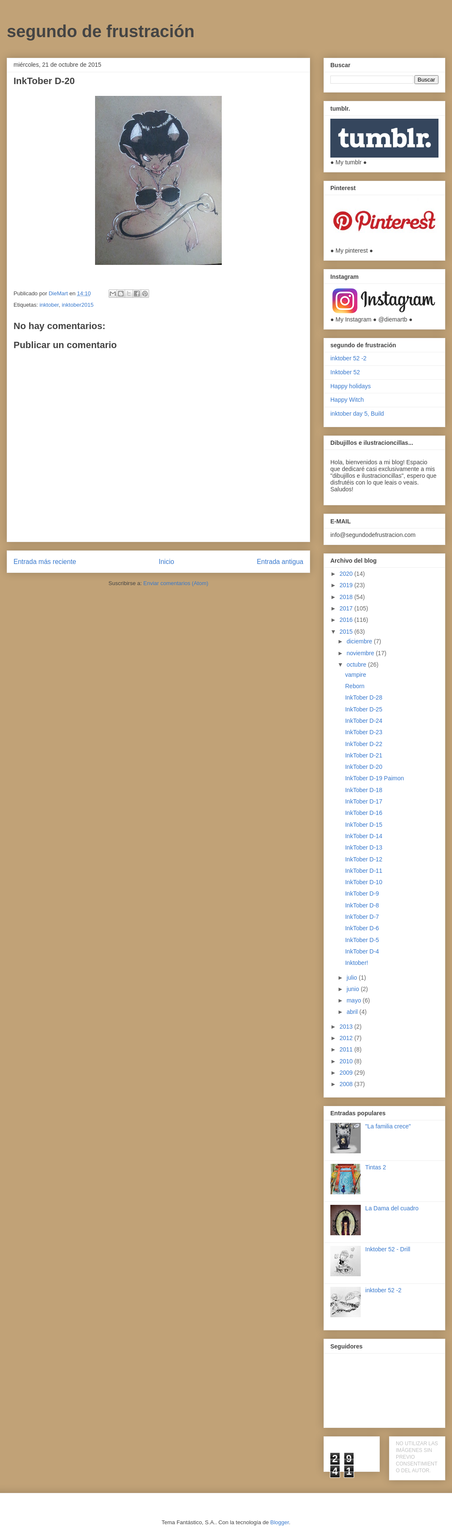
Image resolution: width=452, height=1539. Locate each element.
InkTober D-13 (363, 847)
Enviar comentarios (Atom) (175, 583)
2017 (347, 608)
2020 (347, 573)
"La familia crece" (388, 1126)
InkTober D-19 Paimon (374, 778)
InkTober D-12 (363, 859)
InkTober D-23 (363, 732)
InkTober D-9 (362, 893)
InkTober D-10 (363, 882)
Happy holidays (350, 386)
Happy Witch (347, 399)
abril (352, 1011)
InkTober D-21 (363, 755)
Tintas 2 (375, 1167)
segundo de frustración (101, 31)
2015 (347, 631)
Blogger (279, 1522)
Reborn (355, 686)
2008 (347, 1084)
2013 (347, 1026)
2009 (347, 1072)
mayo (354, 1000)
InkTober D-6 (362, 928)
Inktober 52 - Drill (388, 1249)
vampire (355, 674)
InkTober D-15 (363, 824)
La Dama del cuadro (392, 1208)
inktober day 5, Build (357, 413)
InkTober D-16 (363, 812)
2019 (347, 585)
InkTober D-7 (362, 916)
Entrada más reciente (45, 561)
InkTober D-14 (363, 836)
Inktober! (356, 962)
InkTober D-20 (363, 766)
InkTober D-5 (362, 940)
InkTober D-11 (363, 870)
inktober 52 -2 (348, 358)
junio (353, 989)
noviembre (361, 653)
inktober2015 (77, 305)
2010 (347, 1061)
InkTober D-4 (362, 951)
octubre (357, 664)
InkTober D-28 (363, 697)
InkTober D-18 (363, 790)
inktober (49, 305)
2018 (347, 597)
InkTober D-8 (362, 905)
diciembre (360, 641)
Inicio (166, 561)
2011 (347, 1049)
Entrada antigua (280, 561)
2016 (347, 619)
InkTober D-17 (363, 801)
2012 (347, 1038)
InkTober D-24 (363, 720)
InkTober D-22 (363, 744)
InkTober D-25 (363, 709)
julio (352, 977)
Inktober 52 (345, 372)
